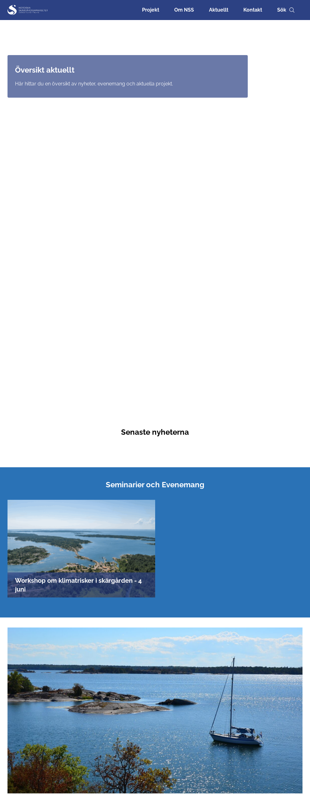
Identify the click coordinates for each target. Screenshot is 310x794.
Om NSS (184, 10)
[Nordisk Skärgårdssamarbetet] (28, 10)
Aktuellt (218, 10)
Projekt (150, 10)
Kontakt (252, 10)
